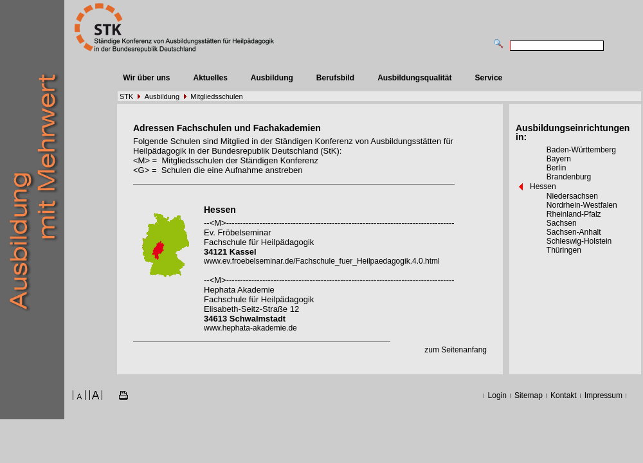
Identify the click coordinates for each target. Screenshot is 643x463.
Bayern (559, 158)
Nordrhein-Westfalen (582, 205)
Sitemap (528, 395)
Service (489, 77)
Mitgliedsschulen (216, 96)
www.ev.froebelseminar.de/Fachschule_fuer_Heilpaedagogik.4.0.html (322, 261)
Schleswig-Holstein (579, 241)
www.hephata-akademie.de (250, 327)
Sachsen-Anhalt (574, 232)
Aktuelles (210, 77)
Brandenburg (569, 176)
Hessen (543, 186)
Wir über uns (146, 77)
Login (497, 395)
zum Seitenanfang (455, 349)
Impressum (603, 395)
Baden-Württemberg (581, 149)
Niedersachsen (572, 196)
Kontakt (563, 395)
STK (126, 96)
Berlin (556, 167)
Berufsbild (335, 77)
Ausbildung (272, 77)
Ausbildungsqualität (414, 77)
